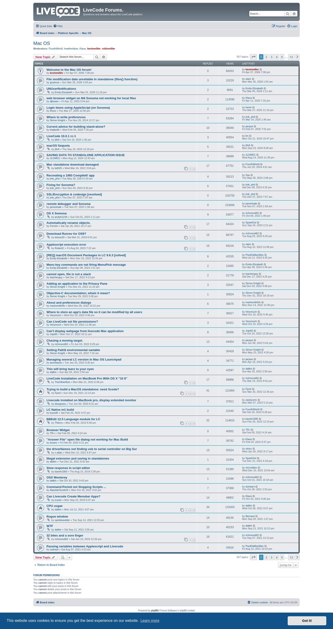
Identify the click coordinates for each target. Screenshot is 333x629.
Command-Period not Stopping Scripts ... (76, 487)
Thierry (59, 422)
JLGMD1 (55, 158)
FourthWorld (56, 48)
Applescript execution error (66, 244)
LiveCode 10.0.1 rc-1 (61, 136)
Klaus (83, 48)
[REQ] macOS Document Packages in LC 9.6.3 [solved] (86, 255)
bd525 (58, 168)
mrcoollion (251, 467)
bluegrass (60, 403)
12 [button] (291, 57)
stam (248, 78)
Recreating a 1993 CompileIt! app (70, 175)
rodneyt (54, 549)
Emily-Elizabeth (63, 92)
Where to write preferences (66, 117)
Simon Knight (57, 120)
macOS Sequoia (58, 145)
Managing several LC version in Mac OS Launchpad (83, 359)
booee (53, 442)
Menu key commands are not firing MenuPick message (86, 264)
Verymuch (55, 315)
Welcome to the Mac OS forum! (69, 69)
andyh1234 (61, 217)
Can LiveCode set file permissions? (72, 321)
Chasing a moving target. (64, 340)
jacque (249, 126)
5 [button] (282, 57)
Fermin (54, 226)
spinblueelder (62, 520)
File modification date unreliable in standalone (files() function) (91, 79)
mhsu (249, 448)
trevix (53, 110)
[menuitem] (57, 26)
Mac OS (41, 43)
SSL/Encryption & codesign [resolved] (74, 194)
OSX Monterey (56, 477)
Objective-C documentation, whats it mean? (78, 293)
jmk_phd (250, 116)
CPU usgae (54, 506)
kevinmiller (93, 48)
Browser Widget (58, 430)
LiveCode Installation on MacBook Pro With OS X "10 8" (86, 378)
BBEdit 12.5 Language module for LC (73, 419)
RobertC (59, 248)
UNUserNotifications (61, 88)
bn (247, 135)
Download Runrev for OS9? (66, 233)
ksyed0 (54, 412)
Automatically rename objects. (68, 223)
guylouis (54, 82)
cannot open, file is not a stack (68, 274)
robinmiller (108, 48)
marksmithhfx (57, 305)
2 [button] (266, 57)
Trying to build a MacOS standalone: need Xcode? (82, 389)
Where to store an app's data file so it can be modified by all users (94, 312)
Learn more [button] (149, 621)
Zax (248, 175)
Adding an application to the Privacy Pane (76, 283)
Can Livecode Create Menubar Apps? (73, 496)
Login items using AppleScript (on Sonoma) (78, 107)
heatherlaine (71, 48)
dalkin (53, 372)
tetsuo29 (60, 237)
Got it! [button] (307, 621)
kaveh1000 (252, 418)
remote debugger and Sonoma (68, 204)
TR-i (52, 433)
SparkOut (251, 222)
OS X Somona (56, 213)
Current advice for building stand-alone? (75, 126)
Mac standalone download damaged (72, 164)
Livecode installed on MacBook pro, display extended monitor (91, 400)
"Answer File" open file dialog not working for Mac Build (87, 439)
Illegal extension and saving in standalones (77, 458)
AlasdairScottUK (59, 490)
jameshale (56, 207)
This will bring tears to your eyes (70, 369)
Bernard (250, 516)
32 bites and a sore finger (64, 535)
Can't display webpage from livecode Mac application (85, 331)
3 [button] (271, 57)
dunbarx (250, 486)
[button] (253, 57)
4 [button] (277, 57)
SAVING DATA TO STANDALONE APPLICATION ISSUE (85, 155)
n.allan (58, 452)
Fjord (58, 393)
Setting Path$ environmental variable (73, 350)
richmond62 (252, 213)
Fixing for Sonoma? (60, 185)
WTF (49, 526)
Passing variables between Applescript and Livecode (84, 546)
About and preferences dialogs (68, 302)
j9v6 (57, 139)
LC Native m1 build (60, 409)
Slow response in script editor (68, 468)
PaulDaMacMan (255, 254)
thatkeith (55, 129)
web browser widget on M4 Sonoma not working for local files (91, 98)
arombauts (56, 362)
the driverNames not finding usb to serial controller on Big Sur (91, 449)
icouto (58, 500)
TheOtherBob (62, 382)
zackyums (251, 399)
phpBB (154, 610)
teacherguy (56, 277)
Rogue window (57, 516)
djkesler (54, 101)
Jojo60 (53, 334)
